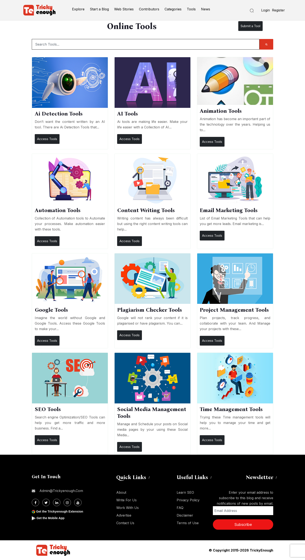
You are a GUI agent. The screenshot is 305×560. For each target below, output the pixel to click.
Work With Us (127, 508)
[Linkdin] (56, 502)
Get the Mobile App (51, 518)
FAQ (180, 508)
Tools (191, 9)
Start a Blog (99, 9)
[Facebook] (35, 502)
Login (265, 10)
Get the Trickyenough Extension (62, 511)
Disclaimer (185, 515)
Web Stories (124, 9)
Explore (78, 9)
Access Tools (47, 139)
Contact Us (125, 523)
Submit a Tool (250, 26)
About (121, 492)
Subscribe (243, 524)
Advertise (123, 515)
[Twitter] (46, 502)
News (205, 9)
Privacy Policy (188, 500)
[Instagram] (67, 502)
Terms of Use (188, 523)
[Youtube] (78, 502)
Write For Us (126, 500)
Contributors (149, 9)
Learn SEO (185, 492)
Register (278, 10)
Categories (173, 9)
